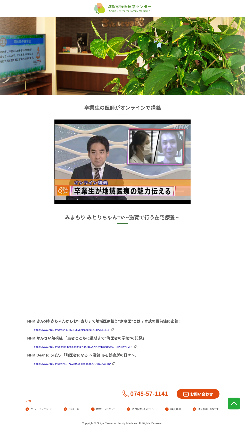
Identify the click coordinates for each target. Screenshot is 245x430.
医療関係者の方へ (180, 22)
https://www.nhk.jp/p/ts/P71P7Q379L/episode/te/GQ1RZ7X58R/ (72, 363)
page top (234, 403)
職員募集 (175, 409)
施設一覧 (117, 22)
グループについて (87, 22)
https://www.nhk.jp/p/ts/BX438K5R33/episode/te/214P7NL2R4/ (72, 329)
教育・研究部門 (145, 22)
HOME (59, 22)
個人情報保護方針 (208, 409)
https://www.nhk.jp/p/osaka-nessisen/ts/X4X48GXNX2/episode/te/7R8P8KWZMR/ (83, 346)
